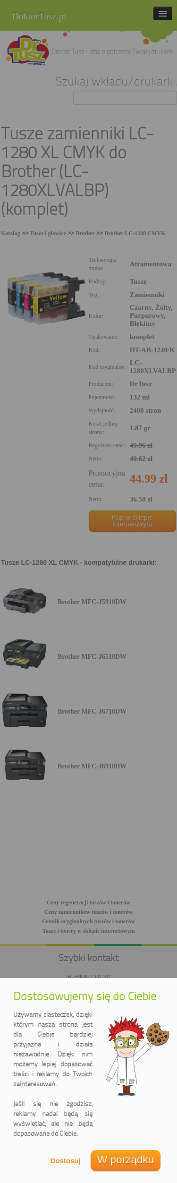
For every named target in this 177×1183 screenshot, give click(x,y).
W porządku (125, 1160)
